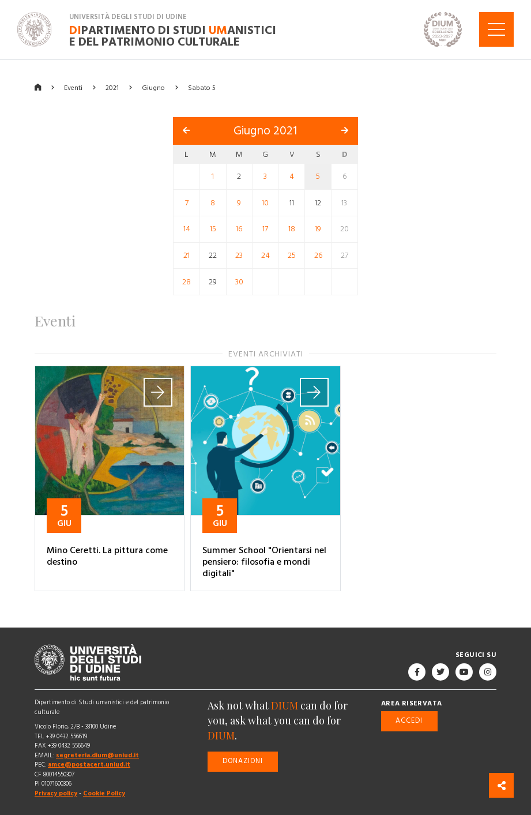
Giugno (153, 87)
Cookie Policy (104, 793)
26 (318, 255)
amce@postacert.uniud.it (89, 764)
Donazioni (243, 761)
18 (291, 229)
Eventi (73, 87)
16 (239, 229)
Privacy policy (56, 793)
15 (213, 229)
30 (239, 281)
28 (186, 281)
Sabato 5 (202, 87)
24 (265, 255)
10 (265, 202)
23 (239, 255)
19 (318, 229)
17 (265, 229)
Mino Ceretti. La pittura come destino (107, 556)
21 (186, 255)
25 (292, 255)
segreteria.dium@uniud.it (97, 755)
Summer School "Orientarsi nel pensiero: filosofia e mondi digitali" (264, 562)
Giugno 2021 (265, 130)
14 (186, 229)
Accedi (409, 721)
